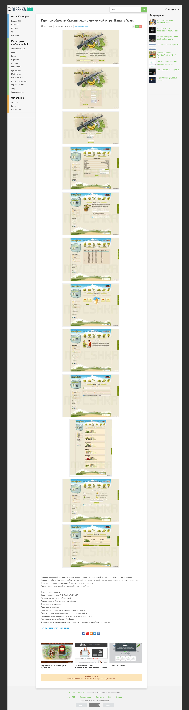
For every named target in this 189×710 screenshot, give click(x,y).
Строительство (17, 85)
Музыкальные (17, 77)
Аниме (14, 52)
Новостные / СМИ (19, 81)
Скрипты (14, 102)
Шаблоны (15, 24)
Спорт (13, 88)
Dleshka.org (21, 9)
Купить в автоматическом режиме (56, 628)
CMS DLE (71, 692)
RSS (109, 697)
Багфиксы (15, 35)
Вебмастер (16, 109)
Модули (14, 28)
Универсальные (17, 92)
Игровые (15, 59)
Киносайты (16, 67)
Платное (15, 106)
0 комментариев (81, 26)
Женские (14, 63)
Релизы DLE (16, 21)
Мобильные (16, 74)
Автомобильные (18, 49)
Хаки (13, 32)
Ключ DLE (71, 697)
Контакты (100, 697)
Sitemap (119, 697)
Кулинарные (16, 70)
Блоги (13, 56)
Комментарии (85, 697)
